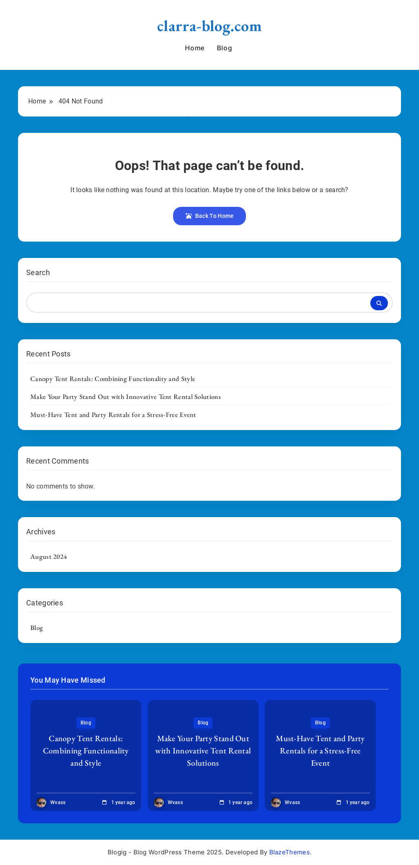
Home (194, 48)
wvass (58, 802)
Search (38, 272)
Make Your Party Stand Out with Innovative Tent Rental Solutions (125, 396)
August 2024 (48, 556)
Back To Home (209, 216)
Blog (224, 48)
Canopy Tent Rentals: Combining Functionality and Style (112, 378)
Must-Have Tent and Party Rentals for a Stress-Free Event (113, 414)
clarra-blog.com (209, 26)
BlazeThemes (289, 852)
